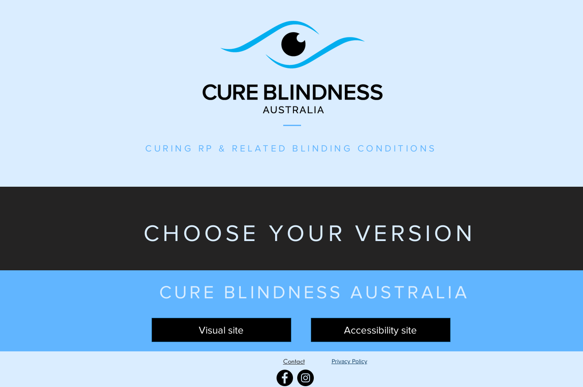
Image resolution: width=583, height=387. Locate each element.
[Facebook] (284, 378)
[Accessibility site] (381, 330)
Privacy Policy (349, 361)
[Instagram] (305, 378)
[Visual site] (221, 330)
